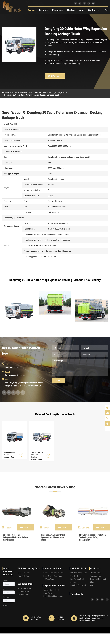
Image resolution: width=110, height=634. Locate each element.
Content (6, 597)
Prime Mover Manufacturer (53, 596)
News (81, 9)
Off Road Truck (48, 579)
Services (43, 9)
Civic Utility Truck (78, 568)
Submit (58, 380)
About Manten (95, 573)
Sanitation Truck (25, 92)
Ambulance (74, 582)
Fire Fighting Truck (77, 579)
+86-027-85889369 (36, 2)
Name (5, 581)
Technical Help (95, 576)
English (102, 3)
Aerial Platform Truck (78, 585)
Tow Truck (74, 576)
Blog (92, 582)
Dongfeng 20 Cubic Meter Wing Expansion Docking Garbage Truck (31, 95)
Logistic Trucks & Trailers (55, 585)
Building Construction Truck (53, 573)
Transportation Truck (51, 590)
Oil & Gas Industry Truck (29, 568)
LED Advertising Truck (78, 573)
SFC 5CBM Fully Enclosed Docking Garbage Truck (37, 455)
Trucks (31, 9)
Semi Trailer (47, 593)
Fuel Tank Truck (24, 576)
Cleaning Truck (23, 591)
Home (6, 92)
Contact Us (93, 9)
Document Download (98, 579)
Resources (57, 9)
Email (5, 589)
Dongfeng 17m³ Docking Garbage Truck (9, 454)
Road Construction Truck (52, 576)
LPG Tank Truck (24, 573)
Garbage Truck (40, 92)
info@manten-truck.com (38, 4)
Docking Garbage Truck (58, 92)
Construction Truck (52, 568)
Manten (71, 9)
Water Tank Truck (24, 588)
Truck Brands (76, 594)
